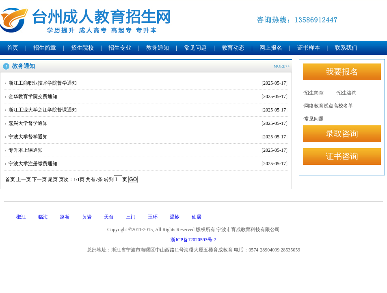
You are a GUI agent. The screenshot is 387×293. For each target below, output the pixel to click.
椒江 (21, 217)
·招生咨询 (346, 93)
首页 (12, 48)
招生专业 (119, 48)
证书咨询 (342, 156)
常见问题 (195, 48)
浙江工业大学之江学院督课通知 (148, 109)
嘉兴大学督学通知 (148, 123)
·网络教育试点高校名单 (328, 106)
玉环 (153, 217)
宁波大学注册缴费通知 (148, 163)
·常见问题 (313, 119)
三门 (131, 217)
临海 (43, 217)
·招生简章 (313, 93)
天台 (109, 217)
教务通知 (157, 48)
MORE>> (282, 66)
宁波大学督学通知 (148, 136)
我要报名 (342, 71)
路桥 (65, 217)
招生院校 (82, 48)
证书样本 (308, 48)
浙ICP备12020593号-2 (193, 240)
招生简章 (44, 48)
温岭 (174, 217)
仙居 (196, 217)
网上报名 (270, 48)
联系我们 (346, 48)
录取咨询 (342, 133)
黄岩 (87, 217)
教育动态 (233, 48)
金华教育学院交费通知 (148, 96)
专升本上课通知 (148, 150)
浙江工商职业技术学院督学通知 (148, 83)
